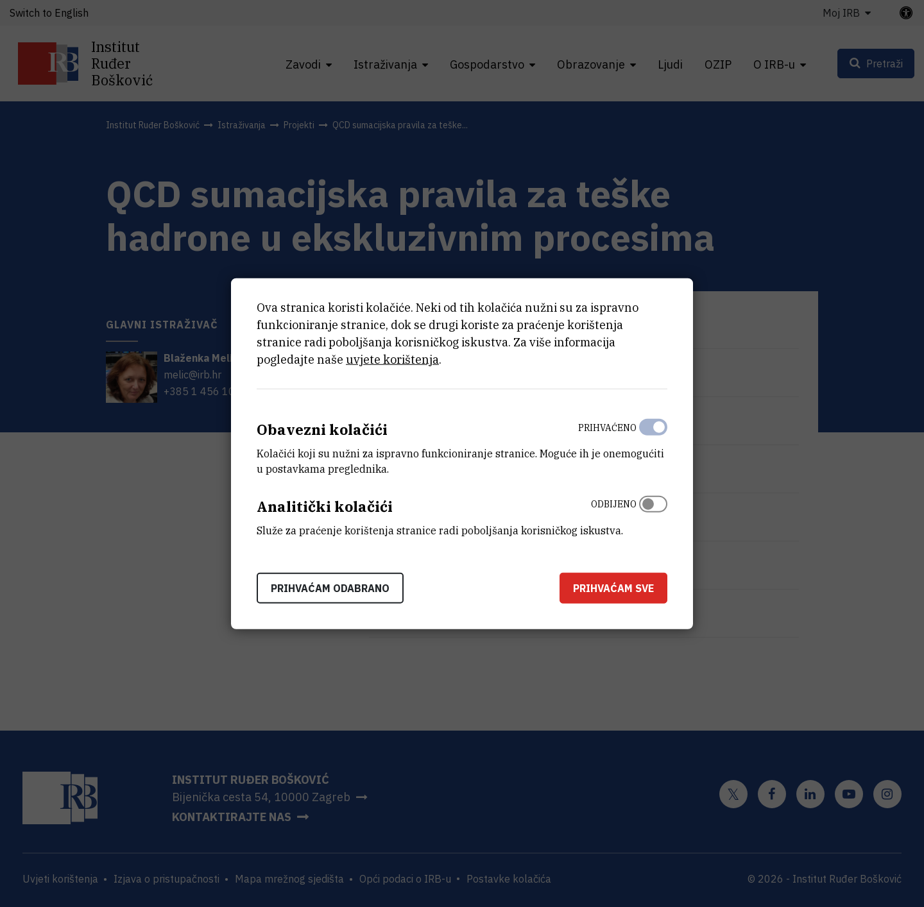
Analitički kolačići (325, 506)
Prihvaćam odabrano (330, 587)
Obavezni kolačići (322, 429)
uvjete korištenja (392, 359)
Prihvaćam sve (613, 587)
